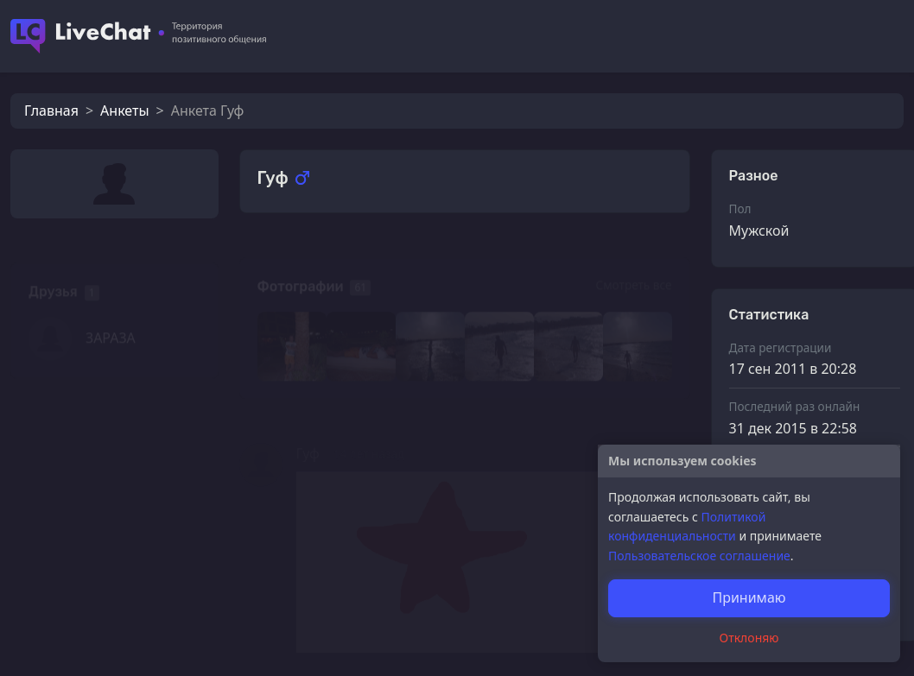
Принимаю (748, 597)
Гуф (308, 428)
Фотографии (300, 263)
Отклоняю (749, 637)
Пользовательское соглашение (699, 555)
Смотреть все (633, 261)
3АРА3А (111, 314)
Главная (51, 110)
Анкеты (124, 110)
